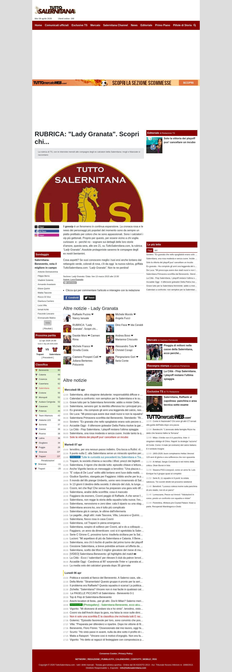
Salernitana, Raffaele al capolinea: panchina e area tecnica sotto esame (180, 401)
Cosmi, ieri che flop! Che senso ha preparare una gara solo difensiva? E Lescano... (117, 488)
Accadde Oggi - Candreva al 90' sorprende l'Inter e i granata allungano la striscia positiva (120, 561)
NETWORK (80, 659)
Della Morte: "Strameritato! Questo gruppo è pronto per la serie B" (107, 581)
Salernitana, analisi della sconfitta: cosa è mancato (99, 492)
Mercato (152, 340)
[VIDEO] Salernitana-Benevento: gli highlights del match (102, 554)
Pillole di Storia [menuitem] (182, 25)
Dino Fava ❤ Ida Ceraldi (129, 325)
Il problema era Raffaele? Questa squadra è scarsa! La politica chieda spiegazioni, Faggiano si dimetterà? (130, 585)
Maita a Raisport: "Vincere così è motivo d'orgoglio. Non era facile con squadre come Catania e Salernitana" (131, 635)
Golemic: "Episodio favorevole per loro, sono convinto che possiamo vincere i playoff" (118, 620)
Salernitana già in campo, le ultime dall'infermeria (98, 511)
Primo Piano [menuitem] (162, 25)
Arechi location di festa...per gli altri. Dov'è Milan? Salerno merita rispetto (111, 601)
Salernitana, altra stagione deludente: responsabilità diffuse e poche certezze (114, 394)
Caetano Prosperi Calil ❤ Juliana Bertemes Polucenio (86, 361)
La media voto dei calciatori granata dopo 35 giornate (100, 565)
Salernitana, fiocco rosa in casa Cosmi (92, 519)
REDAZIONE (94, 659)
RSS (155, 659)
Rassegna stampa (158, 365)
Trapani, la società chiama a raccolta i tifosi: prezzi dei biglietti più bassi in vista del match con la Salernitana (131, 461)
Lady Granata (78, 276)
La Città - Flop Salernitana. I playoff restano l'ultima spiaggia (104, 429)
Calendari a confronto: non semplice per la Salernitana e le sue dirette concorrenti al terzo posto (124, 398)
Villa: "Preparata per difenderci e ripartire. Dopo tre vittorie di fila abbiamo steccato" (117, 624)
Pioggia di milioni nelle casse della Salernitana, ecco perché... (178, 349)
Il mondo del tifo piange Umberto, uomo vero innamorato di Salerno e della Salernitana (119, 480)
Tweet (90, 297)
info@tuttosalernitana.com (133, 668)
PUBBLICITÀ (107, 659)
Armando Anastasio (47, 284)
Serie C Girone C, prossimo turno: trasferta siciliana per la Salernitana (110, 534)
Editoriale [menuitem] (146, 25)
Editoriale (153, 133)
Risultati (47, 328)
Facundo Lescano (46, 313)
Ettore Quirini (44, 288)
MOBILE (147, 659)
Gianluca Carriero (46, 301)
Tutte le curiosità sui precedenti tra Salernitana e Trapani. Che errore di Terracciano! (123, 457)
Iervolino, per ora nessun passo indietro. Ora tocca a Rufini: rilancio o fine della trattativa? (121, 449)
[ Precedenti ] (48, 357)
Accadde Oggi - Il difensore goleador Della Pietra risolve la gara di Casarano (113, 425)
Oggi (150, 250)
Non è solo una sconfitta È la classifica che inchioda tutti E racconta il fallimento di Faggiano (122, 616)
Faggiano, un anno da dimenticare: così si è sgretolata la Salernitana (109, 530)
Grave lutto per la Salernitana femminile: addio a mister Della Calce (108, 402)
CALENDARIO (122, 659)
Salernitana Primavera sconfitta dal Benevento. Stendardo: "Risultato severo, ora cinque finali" (123, 417)
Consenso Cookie (108, 653)
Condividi (72, 297)
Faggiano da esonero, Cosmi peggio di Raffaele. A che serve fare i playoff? (112, 495)
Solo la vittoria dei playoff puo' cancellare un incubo (99, 437)
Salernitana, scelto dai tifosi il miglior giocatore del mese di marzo (107, 550)
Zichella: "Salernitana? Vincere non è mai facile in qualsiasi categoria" (109, 589)
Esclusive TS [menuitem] (79, 25)
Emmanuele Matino (47, 318)
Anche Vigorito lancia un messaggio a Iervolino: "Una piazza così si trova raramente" (118, 468)
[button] (47, 322)
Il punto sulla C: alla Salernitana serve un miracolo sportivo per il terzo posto (113, 453)
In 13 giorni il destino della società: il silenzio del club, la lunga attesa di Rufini (114, 484)
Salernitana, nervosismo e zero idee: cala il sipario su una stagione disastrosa (114, 503)
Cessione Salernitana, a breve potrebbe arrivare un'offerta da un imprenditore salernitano (121, 546)
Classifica (42, 364)
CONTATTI (136, 659)
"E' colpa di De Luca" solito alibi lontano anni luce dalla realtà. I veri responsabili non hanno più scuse (127, 472)
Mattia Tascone (45, 293)
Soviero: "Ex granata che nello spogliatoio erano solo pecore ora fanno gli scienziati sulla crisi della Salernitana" (133, 421)
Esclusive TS (155, 391)
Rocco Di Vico (44, 297)
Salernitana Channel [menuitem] (115, 25)
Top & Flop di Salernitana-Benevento (91, 597)
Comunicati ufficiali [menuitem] (57, 25)
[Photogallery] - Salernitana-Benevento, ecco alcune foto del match (115, 604)
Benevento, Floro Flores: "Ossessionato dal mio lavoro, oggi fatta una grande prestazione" (121, 628)
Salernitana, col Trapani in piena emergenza (95, 523)
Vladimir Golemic (45, 280)
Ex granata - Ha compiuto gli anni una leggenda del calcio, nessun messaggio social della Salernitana (128, 410)
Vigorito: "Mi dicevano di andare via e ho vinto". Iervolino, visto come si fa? (112, 608)
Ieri (156, 250)
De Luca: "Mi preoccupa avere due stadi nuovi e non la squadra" (106, 414)
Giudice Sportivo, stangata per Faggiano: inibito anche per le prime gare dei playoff (117, 476)
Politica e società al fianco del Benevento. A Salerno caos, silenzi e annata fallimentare (119, 577)
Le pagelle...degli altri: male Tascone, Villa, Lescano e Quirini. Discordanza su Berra (117, 515)
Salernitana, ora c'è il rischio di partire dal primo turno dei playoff (106, 542)
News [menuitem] (134, 25)
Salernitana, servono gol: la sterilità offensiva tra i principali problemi (108, 406)
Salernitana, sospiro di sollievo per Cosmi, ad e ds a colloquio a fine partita (112, 526)
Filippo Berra (44, 276)
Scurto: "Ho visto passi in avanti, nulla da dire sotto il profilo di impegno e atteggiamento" (120, 632)
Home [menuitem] (38, 25)
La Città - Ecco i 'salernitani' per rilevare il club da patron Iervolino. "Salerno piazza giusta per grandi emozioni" (133, 557)
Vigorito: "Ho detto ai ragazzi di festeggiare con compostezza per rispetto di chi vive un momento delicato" (130, 639)
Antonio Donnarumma (48, 272)
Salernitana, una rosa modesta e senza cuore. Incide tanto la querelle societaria (115, 433)
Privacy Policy (126, 653)
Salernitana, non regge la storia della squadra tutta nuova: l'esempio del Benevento (117, 499)
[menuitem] (194, 25)
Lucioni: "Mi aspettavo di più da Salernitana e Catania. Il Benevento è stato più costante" (120, 538)
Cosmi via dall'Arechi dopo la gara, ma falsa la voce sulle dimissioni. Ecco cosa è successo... (123, 612)
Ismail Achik (43, 309)
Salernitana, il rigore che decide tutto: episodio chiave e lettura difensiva (111, 465)
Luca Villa (42, 305)
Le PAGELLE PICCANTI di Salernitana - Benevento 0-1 (102, 593)
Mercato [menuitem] (95, 25)
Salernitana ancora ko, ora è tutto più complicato (97, 507)
